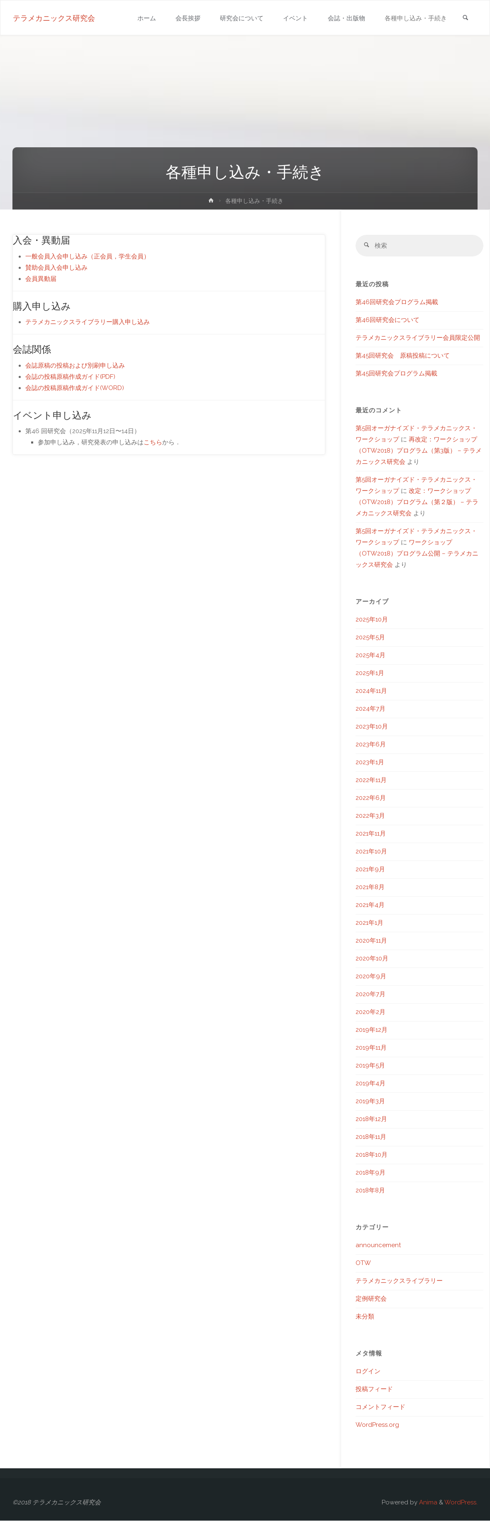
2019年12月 (372, 1030)
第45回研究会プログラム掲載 (396, 374)
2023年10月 (372, 727)
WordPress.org (377, 1425)
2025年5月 (370, 637)
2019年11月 (371, 1048)
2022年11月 (371, 780)
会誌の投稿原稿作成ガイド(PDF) (70, 376)
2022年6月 (371, 798)
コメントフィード (380, 1407)
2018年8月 (370, 1190)
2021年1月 (369, 923)
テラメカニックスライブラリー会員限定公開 (418, 338)
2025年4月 (370, 655)
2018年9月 (370, 1173)
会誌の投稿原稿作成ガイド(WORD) (74, 388)
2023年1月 (370, 762)
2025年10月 (372, 620)
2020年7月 (370, 994)
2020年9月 (371, 976)
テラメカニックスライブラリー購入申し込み (87, 322)
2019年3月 (370, 1101)
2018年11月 (371, 1137)
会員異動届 (40, 279)
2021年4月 (370, 905)
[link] (465, 18)
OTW (363, 1263)
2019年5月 (370, 1066)
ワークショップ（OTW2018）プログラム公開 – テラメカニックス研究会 (417, 554)
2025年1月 (370, 673)
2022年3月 (370, 816)
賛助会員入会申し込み (56, 267)
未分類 (365, 1317)
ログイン (368, 1371)
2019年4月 (370, 1083)
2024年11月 (371, 691)
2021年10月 (371, 852)
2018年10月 (372, 1155)
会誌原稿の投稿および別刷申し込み (75, 365)
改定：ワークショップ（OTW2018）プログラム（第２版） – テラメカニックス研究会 (417, 502)
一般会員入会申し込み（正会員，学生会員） (87, 256)
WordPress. (461, 1502)
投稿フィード (374, 1389)
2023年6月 (371, 744)
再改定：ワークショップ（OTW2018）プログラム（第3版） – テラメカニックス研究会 (419, 451)
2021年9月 (370, 869)
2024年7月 (370, 709)
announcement (378, 1245)
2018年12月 (371, 1119)
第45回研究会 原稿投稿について (403, 356)
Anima (427, 1502)
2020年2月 (370, 1012)
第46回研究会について (387, 320)
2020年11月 (371, 941)
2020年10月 (372, 959)
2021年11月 (371, 834)
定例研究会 (371, 1299)
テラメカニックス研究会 (54, 18)
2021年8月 (370, 887)
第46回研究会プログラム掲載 (397, 302)
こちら (153, 442)
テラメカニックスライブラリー (399, 1281)
